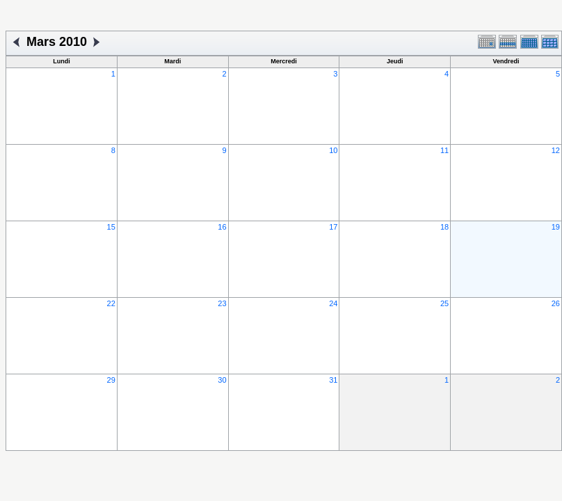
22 (111, 303)
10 (333, 150)
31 (333, 380)
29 (111, 380)
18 (444, 227)
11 (444, 150)
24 (333, 303)
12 (556, 150)
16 (222, 227)
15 (111, 227)
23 (222, 303)
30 (222, 380)
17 (333, 227)
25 (444, 303)
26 (556, 303)
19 (556, 227)
